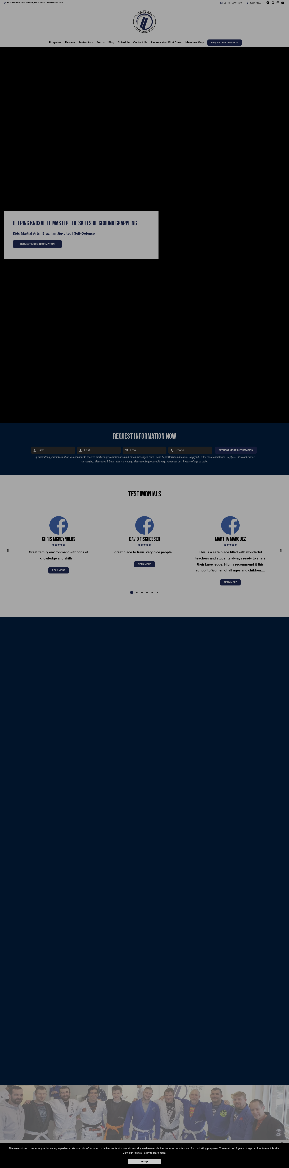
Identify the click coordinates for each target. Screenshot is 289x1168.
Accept (144, 1161)
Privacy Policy (141, 1152)
